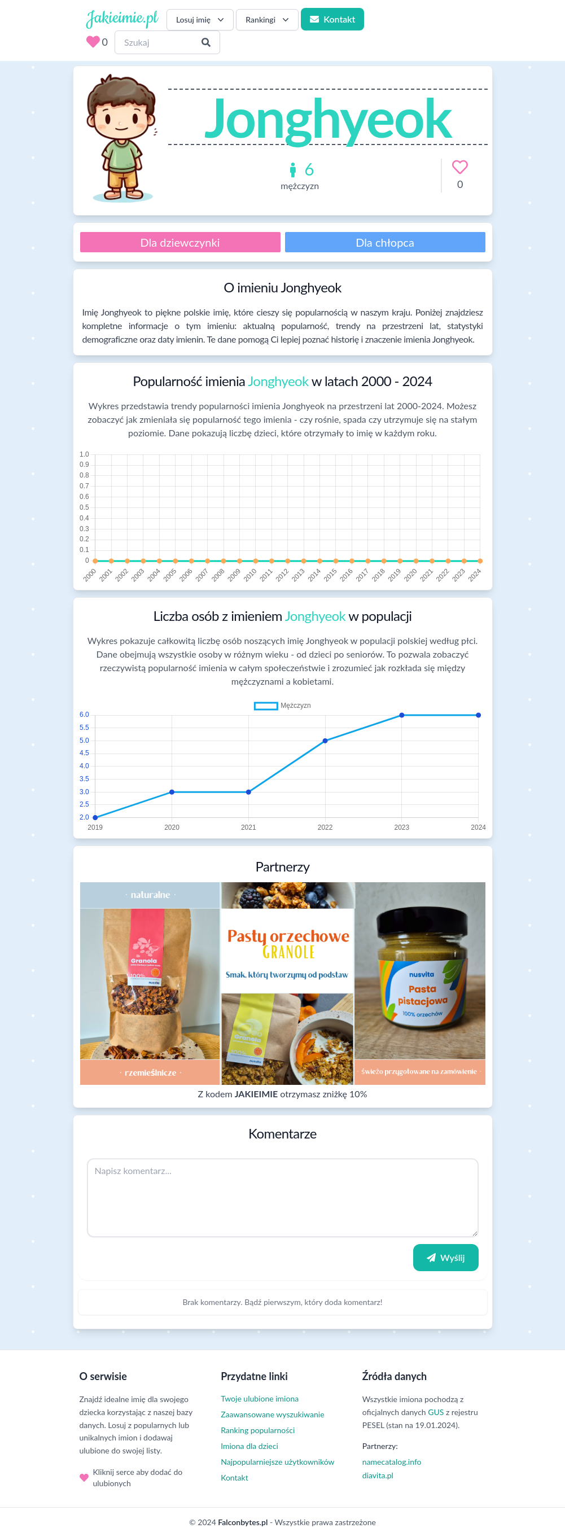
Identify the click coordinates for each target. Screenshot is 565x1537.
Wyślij (446, 1257)
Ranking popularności (258, 1430)
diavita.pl (377, 1475)
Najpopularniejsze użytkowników (277, 1461)
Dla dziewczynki (180, 242)
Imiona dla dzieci (249, 1446)
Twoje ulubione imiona (260, 1398)
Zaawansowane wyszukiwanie (272, 1414)
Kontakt (332, 19)
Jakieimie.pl (121, 18)
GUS (436, 1412)
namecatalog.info (392, 1461)
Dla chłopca (385, 242)
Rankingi (268, 19)
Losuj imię (201, 19)
